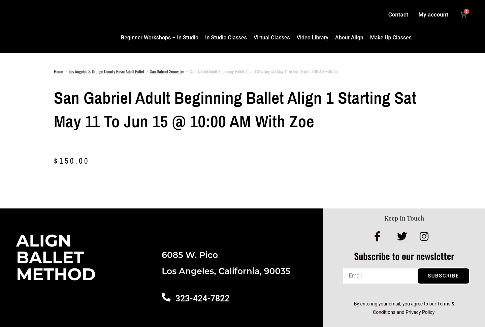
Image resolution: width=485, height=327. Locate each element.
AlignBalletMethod (56, 257)
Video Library (312, 37)
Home (58, 71)
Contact (398, 14)
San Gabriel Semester (167, 71)
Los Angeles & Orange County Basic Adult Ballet (106, 71)
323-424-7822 (201, 298)
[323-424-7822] (166, 297)
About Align (349, 37)
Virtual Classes (272, 37)
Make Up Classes (391, 37)
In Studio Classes (226, 37)
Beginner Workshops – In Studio (159, 37)
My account (433, 14)
